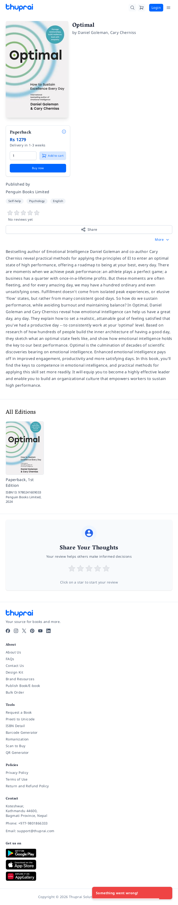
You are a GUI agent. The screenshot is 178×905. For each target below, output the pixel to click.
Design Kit (14, 672)
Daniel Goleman (93, 32)
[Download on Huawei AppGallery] (89, 876)
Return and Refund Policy (27, 786)
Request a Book (19, 712)
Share (89, 229)
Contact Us (15, 665)
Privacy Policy (17, 772)
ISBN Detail (15, 725)
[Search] (132, 7)
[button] (162, 239)
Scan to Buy (15, 746)
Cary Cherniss (123, 32)
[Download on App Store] (89, 865)
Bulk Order (15, 692)
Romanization (17, 739)
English (58, 201)
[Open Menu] (168, 7)
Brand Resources (20, 679)
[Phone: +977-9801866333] (89, 823)
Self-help (14, 201)
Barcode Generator (22, 732)
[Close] (166, 893)
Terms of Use (17, 779)
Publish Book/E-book (23, 685)
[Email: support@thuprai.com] (89, 831)
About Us (13, 652)
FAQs (10, 659)
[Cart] (141, 7)
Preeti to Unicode (20, 719)
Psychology (37, 201)
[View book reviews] (89, 216)
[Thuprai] (19, 7)
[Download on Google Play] (89, 853)
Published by (18, 184)
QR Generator (17, 752)
